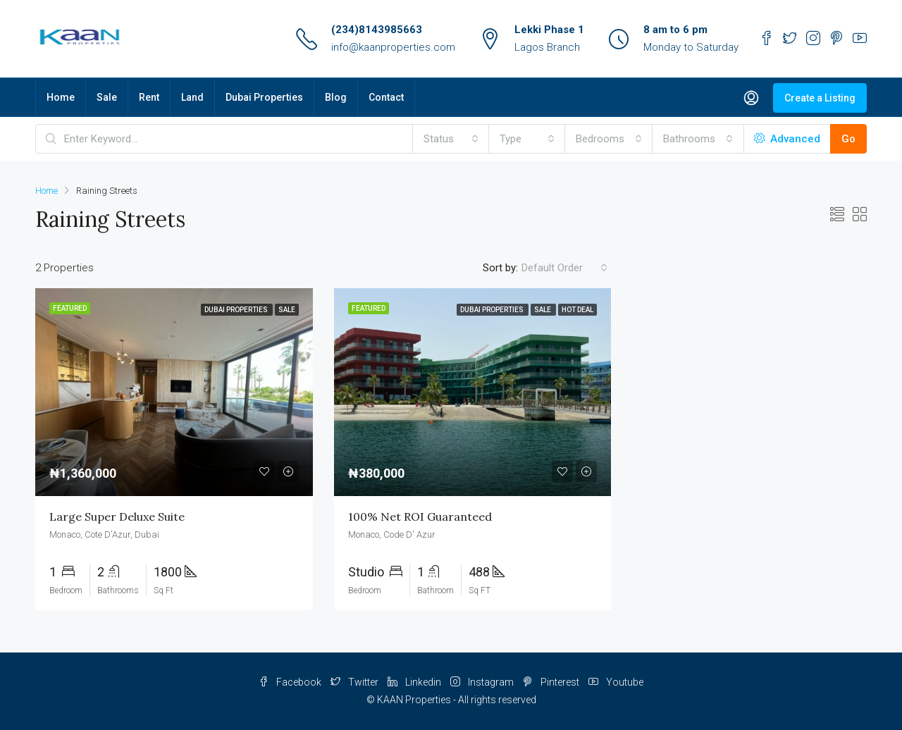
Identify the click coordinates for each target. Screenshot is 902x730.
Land (192, 97)
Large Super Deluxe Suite (117, 516)
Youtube (615, 682)
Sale (107, 97)
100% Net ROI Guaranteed (420, 516)
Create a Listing (819, 98)
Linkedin (415, 682)
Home (61, 97)
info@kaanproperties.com (393, 47)
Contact (386, 97)
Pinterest (552, 682)
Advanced (787, 138)
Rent (149, 97)
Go (848, 138)
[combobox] (451, 139)
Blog (336, 97)
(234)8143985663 (376, 29)
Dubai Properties (264, 97)
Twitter (355, 682)
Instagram (483, 682)
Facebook (291, 682)
